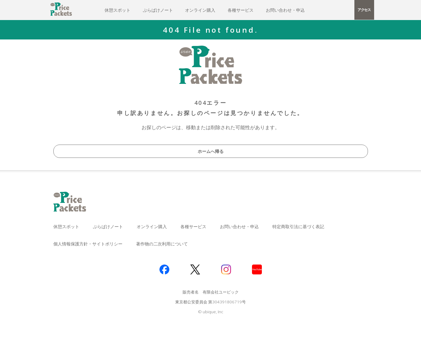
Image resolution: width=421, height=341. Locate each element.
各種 (241, 10)
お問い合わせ (285, 10)
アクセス (364, 9)
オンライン (200, 10)
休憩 (117, 10)
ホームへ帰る (211, 151)
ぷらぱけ (158, 10)
